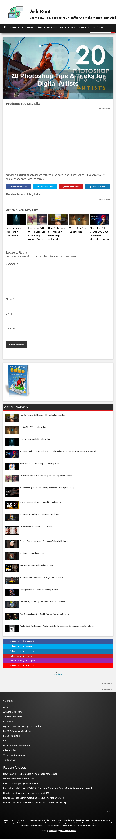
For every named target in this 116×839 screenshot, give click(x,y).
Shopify (40, 27)
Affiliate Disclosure (12, 712)
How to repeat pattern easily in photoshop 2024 (26, 793)
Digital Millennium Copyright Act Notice (22, 726)
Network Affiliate (77, 27)
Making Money (15, 27)
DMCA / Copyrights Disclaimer (17, 731)
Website (10, 329)
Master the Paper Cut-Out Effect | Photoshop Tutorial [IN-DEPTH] (34, 803)
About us (7, 707)
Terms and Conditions (14, 755)
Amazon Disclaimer (12, 717)
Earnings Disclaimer (12, 736)
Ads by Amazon (104, 108)
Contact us (8, 722)
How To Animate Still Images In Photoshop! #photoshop (30, 774)
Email (9, 314)
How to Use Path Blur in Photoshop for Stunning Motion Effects (33, 798)
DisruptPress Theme (68, 831)
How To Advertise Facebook (16, 746)
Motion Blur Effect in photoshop (18, 779)
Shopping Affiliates (95, 27)
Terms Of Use (9, 760)
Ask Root (48, 10)
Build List (63, 27)
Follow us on (22, 642)
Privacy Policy (9, 750)
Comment (12, 264)
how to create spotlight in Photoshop (13, 231)
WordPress (29, 27)
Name (10, 299)
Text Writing (52, 27)
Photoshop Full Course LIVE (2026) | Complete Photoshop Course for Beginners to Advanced (47, 788)
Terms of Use (77, 826)
